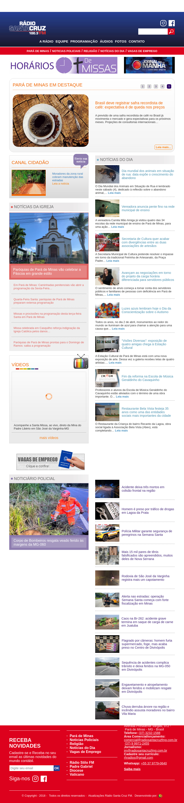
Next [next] (178, 121)
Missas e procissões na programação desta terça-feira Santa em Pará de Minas (47, 315)
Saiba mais (132, 769)
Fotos (120, 41)
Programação (84, 41)
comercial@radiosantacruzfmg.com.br (150, 740)
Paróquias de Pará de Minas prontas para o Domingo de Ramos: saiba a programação (49, 344)
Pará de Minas (38, 51)
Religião (90, 51)
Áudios (106, 41)
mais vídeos (49, 438)
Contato (137, 41)
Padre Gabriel (80, 766)
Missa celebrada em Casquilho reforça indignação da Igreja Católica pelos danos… (47, 329)
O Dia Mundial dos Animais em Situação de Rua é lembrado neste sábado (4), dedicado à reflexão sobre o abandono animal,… (132, 189)
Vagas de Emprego (142, 51)
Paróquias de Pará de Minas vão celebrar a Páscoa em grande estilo (47, 271)
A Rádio (46, 41)
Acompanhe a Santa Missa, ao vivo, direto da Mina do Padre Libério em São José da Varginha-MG (47, 427)
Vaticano (75, 774)
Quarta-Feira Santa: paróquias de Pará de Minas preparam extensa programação (44, 301)
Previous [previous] (6, 121)
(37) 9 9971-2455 (137, 743)
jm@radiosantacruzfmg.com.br (145, 750)
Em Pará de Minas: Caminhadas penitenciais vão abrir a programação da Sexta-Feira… (49, 286)
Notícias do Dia (112, 51)
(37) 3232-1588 (149, 733)
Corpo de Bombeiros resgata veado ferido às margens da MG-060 (49, 542)
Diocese (75, 770)
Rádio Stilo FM (80, 762)
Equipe (62, 41)
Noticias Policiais (66, 51)
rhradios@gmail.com (138, 757)
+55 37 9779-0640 (154, 763)
